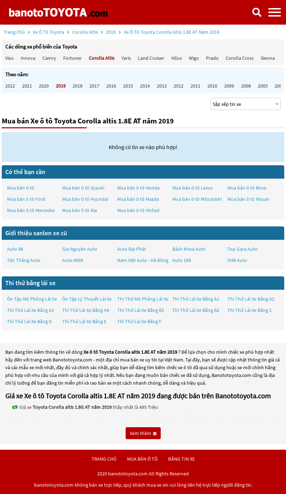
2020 (44, 86)
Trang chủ (14, 32)
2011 (195, 86)
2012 (179, 86)
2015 (128, 86)
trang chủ (104, 459)
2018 (77, 86)
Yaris (126, 58)
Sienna (268, 58)
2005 (263, 86)
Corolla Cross (240, 58)
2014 (145, 86)
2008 (246, 86)
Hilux (176, 58)
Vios (9, 58)
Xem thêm (143, 433)
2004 (280, 86)
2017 (94, 86)
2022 (10, 86)
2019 (162, 32)
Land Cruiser (151, 58)
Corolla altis (85, 32)
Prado (212, 58)
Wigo (194, 58)
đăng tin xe (181, 459)
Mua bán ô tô (20, 188)
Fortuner (72, 58)
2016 (111, 86)
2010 (212, 86)
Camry (49, 58)
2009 (229, 86)
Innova (28, 58)
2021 (27, 86)
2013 (162, 86)
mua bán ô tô (142, 459)
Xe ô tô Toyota (48, 32)
